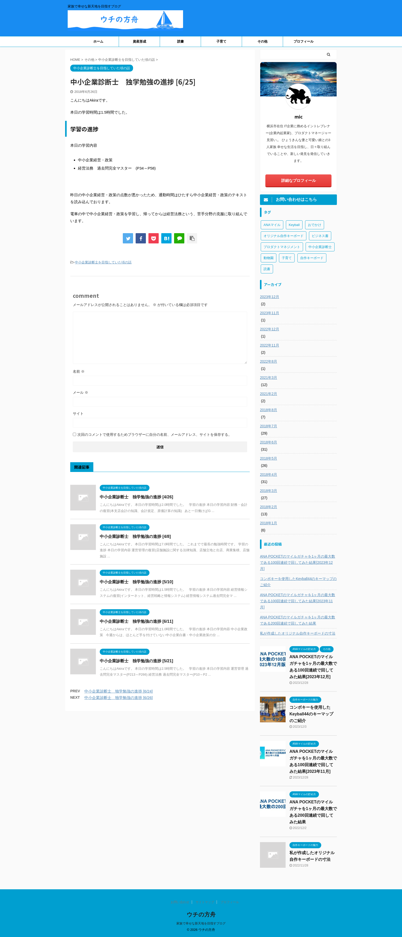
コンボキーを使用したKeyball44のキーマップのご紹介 (298, 582)
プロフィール (304, 41)
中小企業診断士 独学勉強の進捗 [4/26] (136, 497)
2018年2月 (268, 507)
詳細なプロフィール (298, 180)
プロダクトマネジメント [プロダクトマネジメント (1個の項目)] (282, 247)
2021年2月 (268, 394)
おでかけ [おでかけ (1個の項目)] (314, 225)
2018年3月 (268, 491)
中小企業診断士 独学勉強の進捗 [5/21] (136, 661)
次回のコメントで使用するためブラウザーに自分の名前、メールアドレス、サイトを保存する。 (154, 434)
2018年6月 (268, 442)
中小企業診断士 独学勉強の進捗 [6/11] (136, 621)
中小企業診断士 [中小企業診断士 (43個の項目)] (320, 247)
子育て (221, 41)
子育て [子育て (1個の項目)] (287, 258)
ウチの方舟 (201, 914)
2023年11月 (269, 313)
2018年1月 (268, 523)
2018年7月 (268, 426)
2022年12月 (269, 329)
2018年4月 (268, 474)
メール (80, 392)
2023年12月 (269, 297)
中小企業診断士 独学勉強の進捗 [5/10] (136, 582)
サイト (78, 413)
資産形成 (139, 41)
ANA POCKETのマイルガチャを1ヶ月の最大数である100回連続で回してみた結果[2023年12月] (297, 562)
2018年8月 (268, 410)
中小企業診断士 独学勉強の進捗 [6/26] (118, 697)
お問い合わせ (180, 902)
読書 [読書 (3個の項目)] (267, 269)
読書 (180, 41)
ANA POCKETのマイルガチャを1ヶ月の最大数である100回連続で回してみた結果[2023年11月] (297, 601)
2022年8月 (268, 361)
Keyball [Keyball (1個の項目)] (294, 225)
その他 (262, 41)
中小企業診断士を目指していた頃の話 (103, 262)
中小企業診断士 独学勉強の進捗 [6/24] (118, 691)
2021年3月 (268, 378)
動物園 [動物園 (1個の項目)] (269, 258)
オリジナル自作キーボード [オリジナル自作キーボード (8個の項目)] (284, 236)
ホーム (98, 41)
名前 (79, 371)
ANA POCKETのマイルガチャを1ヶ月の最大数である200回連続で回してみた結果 (297, 620)
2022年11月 (269, 345)
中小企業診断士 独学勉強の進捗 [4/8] (135, 536)
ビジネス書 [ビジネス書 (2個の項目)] (320, 236)
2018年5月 (268, 458)
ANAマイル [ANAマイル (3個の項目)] (272, 225)
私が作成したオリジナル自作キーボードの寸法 (297, 633)
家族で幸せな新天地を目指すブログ (201, 923)
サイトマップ (205, 902)
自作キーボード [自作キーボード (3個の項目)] (312, 258)
